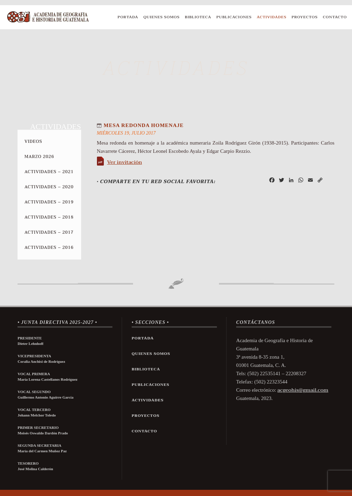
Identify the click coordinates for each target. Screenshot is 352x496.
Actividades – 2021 (49, 171)
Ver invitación (124, 162)
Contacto (335, 17)
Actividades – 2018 (49, 217)
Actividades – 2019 (49, 202)
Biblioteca (198, 17)
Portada (128, 17)
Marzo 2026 (39, 156)
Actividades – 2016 (49, 247)
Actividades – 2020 (49, 186)
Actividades (271, 17)
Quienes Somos (161, 17)
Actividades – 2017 (49, 232)
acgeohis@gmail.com (302, 390)
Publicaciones (234, 17)
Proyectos (305, 17)
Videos (33, 141)
